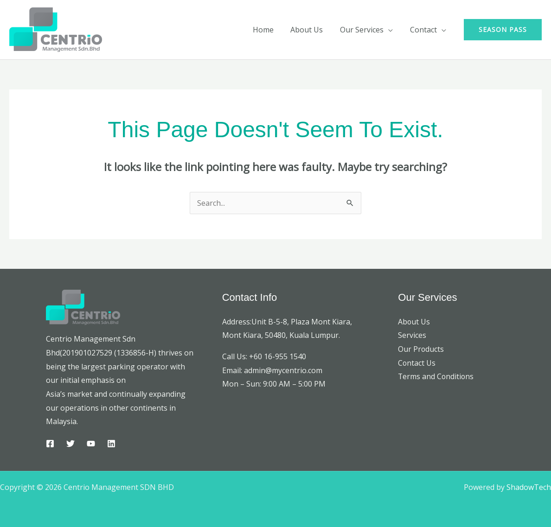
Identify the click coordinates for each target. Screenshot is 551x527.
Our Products (421, 349)
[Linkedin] (111, 443)
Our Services (365, 30)
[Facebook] (50, 443)
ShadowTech (528, 487)
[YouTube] (91, 443)
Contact (424, 30)
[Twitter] (70, 443)
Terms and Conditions (436, 376)
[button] (503, 29)
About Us (312, 30)
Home (270, 30)
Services (412, 335)
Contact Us (417, 363)
